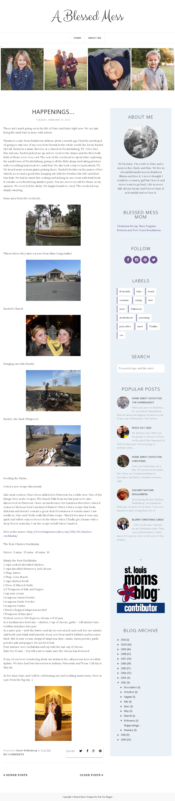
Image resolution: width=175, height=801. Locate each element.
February (129, 720)
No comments (13, 754)
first (150, 300)
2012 (123, 682)
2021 (123, 639)
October (129, 692)
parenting (144, 317)
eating (138, 300)
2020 (124, 644)
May (126, 711)
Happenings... (53, 112)
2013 (123, 677)
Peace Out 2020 (141, 427)
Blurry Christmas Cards (148, 519)
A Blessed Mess (87, 16)
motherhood (126, 317)
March (128, 715)
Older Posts (90, 775)
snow (140, 326)
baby (139, 291)
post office (125, 326)
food (121, 309)
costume (124, 300)
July (126, 701)
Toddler (153, 326)
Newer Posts (17, 775)
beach (151, 291)
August (128, 696)
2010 (123, 739)
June (127, 706)
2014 (123, 673)
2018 (123, 654)
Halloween (136, 309)
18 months (124, 291)
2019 (123, 649)
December (130, 687)
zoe (121, 335)
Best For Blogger (105, 797)
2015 (123, 668)
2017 (123, 658)
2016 (123, 663)
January (128, 730)
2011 (123, 734)
